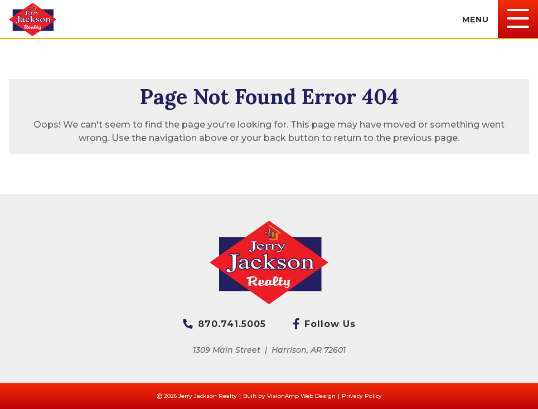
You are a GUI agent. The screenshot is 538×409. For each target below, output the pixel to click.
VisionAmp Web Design (301, 396)
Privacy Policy (362, 396)
